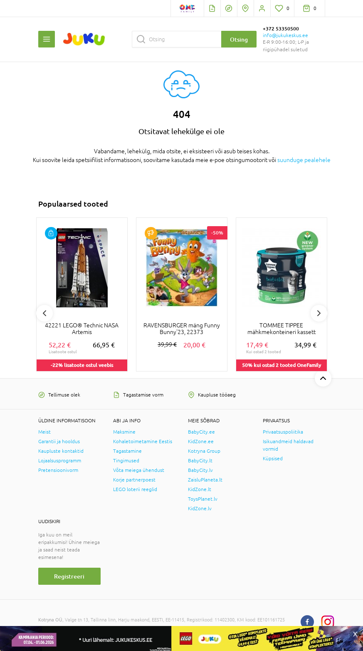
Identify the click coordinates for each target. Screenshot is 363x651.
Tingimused (126, 461)
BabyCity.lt (200, 461)
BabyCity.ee (201, 432)
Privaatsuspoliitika (283, 432)
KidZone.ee (201, 441)
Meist (44, 432)
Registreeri (69, 576)
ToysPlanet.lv (202, 499)
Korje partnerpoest (134, 480)
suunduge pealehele (304, 160)
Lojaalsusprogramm (59, 461)
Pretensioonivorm (58, 470)
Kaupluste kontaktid (61, 451)
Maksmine (124, 432)
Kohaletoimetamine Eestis (142, 441)
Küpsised (273, 458)
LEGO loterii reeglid (135, 489)
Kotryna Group (204, 451)
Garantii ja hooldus (59, 441)
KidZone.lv (200, 508)
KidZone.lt (199, 489)
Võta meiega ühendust (138, 470)
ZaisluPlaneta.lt (205, 480)
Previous (44, 313)
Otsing (239, 39)
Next (319, 313)
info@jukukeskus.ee (285, 35)
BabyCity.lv (200, 470)
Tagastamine (127, 451)
